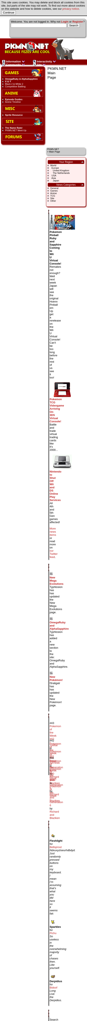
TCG (52, 195)
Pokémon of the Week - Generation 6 (56, 778)
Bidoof (53, 987)
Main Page (54, 151)
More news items (53, 531)
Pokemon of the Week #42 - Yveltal (55, 736)
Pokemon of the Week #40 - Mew (55, 770)
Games (54, 190)
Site (39, 64)
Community (13, 64)
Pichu (53, 933)
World (53, 165)
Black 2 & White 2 (14, 84)
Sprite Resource (14, 115)
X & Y (8, 81)
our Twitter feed (54, 554)
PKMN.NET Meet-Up (15, 130)
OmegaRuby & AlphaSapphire (21, 79)
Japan (54, 180)
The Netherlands (60, 173)
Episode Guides (13, 99)
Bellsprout (56, 847)
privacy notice (71, 8)
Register (77, 21)
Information (13, 61)
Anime (53, 193)
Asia (53, 178)
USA (53, 175)
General (54, 188)
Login (64, 21)
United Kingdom (59, 170)
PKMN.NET (53, 149)
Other (53, 201)
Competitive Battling (15, 86)
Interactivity (44, 61)
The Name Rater (14, 128)
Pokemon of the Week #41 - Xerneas (55, 753)
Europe (54, 168)
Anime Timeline (13, 102)
